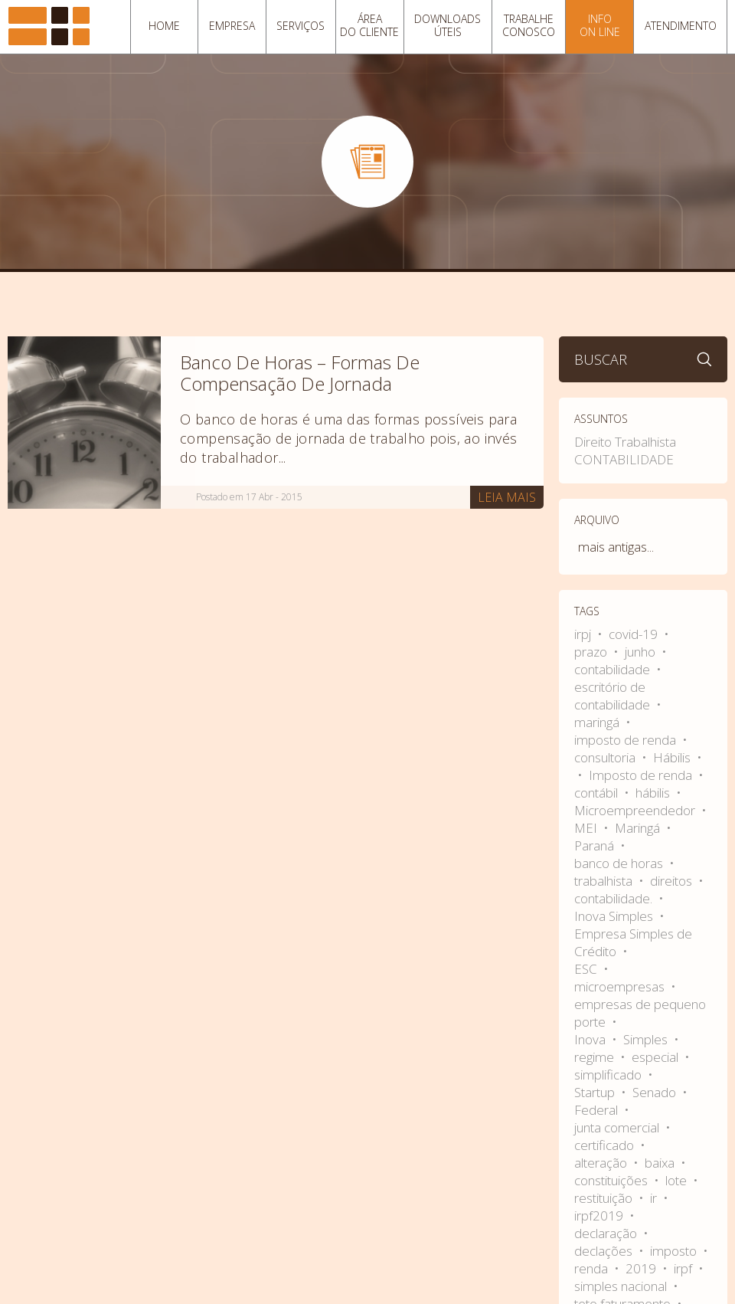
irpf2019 (600, 1215)
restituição (604, 1198)
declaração (607, 1233)
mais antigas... (616, 546)
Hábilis (673, 757)
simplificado (609, 1074)
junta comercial (618, 1127)
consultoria (606, 757)
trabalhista (604, 881)
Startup (596, 1092)
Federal (597, 1110)
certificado (605, 1145)
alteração (602, 1162)
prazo (592, 651)
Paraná (595, 845)
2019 (642, 1268)
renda (592, 1268)
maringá (598, 722)
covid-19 (635, 634)
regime (595, 1057)
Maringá (639, 828)
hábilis (654, 792)
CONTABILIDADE (624, 459)
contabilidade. (614, 898)
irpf (684, 1268)
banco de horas (620, 863)
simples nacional (622, 1286)
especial (656, 1057)
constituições (612, 1180)
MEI (587, 828)
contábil (597, 792)
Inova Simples (615, 916)
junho (641, 651)
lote (677, 1180)
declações (604, 1251)
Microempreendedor (636, 810)
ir (655, 1198)
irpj (584, 634)
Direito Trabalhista (625, 442)
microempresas (621, 986)
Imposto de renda (642, 775)
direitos (672, 881)
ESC (587, 969)
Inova (591, 1039)
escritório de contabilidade (613, 695)
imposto (675, 1251)
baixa (661, 1162)
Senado (655, 1092)
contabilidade (613, 669)
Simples (647, 1039)
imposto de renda (626, 740)
